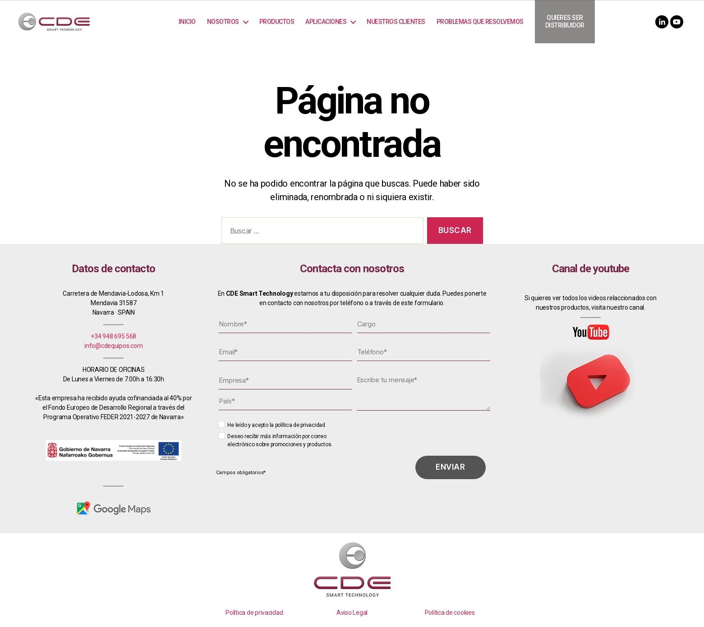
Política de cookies (450, 612)
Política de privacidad (254, 612)
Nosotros (223, 21)
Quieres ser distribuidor (565, 21)
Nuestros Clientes (396, 21)
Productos (276, 21)
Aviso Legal (352, 612)
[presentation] (423, 435)
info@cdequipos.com (113, 345)
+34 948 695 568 (113, 336)
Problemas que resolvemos (480, 21)
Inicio (187, 21)
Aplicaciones (325, 21)
